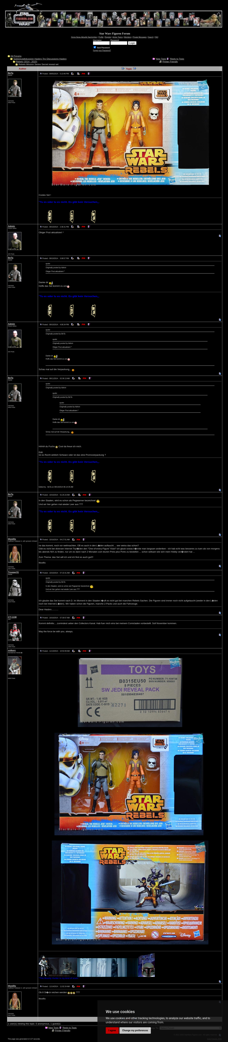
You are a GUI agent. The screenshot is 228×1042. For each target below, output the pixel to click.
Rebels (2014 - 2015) (26, 61)
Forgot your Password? (102, 50)
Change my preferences (135, 1030)
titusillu (12, 539)
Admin (11, 226)
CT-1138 (12, 617)
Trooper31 (13, 572)
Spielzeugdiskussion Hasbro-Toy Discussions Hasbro (39, 59)
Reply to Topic (177, 59)
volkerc (12, 650)
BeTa (10, 73)
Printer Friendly (170, 61)
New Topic (161, 59)
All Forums (16, 56)
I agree (112, 1030)
